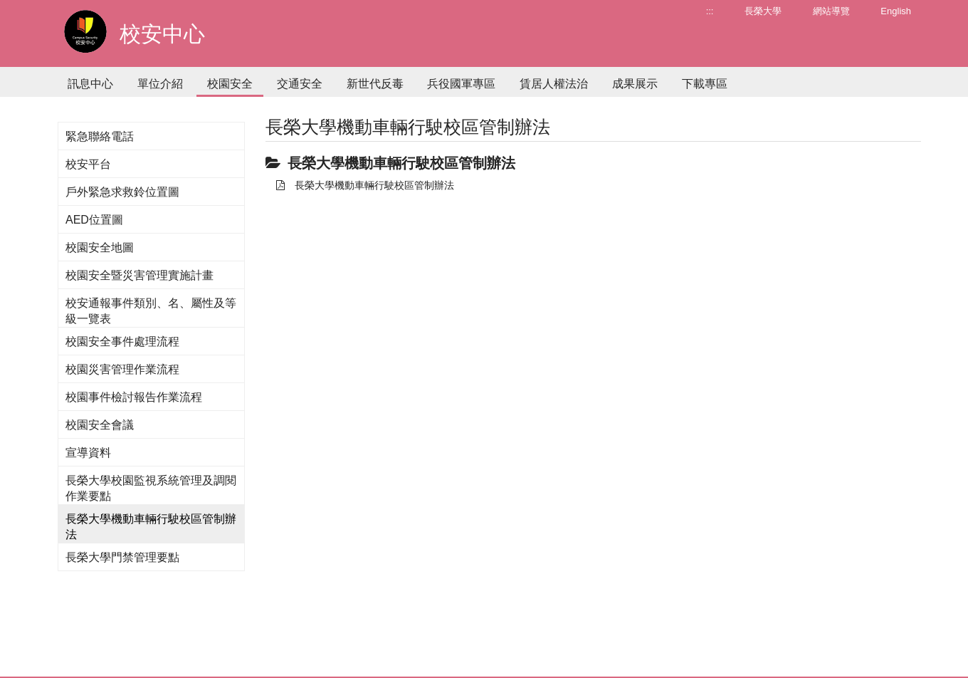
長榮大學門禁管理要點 (122, 557)
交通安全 (299, 84)
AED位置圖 (94, 220)
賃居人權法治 (554, 84)
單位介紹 (160, 84)
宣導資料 (88, 453)
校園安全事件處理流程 (122, 341)
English (895, 11)
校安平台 (88, 164)
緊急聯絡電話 (99, 136)
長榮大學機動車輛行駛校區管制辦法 (365, 185)
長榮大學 (763, 11)
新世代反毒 (375, 84)
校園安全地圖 (99, 247)
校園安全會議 (99, 425)
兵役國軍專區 (461, 84)
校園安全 (230, 84)
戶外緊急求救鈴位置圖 (122, 192)
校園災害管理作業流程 (122, 369)
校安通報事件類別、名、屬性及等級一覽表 (150, 311)
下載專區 (704, 84)
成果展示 (635, 84)
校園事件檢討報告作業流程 (133, 397)
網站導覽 (831, 11)
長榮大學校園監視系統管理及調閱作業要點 (150, 488)
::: (710, 11)
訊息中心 (90, 84)
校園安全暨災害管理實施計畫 (139, 275)
